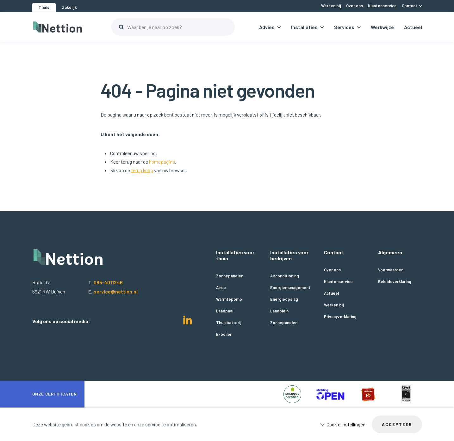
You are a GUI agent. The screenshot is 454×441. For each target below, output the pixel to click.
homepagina (162, 162)
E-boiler (224, 334)
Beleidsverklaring (394, 282)
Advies (267, 27)
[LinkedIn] (187, 322)
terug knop (142, 170)
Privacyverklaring (340, 317)
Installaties (304, 27)
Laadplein (279, 311)
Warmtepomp (229, 299)
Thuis (44, 7)
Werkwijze (382, 27)
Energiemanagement (290, 288)
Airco (221, 288)
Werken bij (334, 305)
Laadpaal (224, 311)
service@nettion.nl (116, 291)
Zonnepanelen (229, 276)
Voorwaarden (390, 270)
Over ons (332, 270)
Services (344, 27)
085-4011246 (108, 282)
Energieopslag (284, 299)
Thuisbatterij (228, 323)
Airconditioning (284, 276)
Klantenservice (338, 282)
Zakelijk (69, 7)
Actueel (413, 27)
